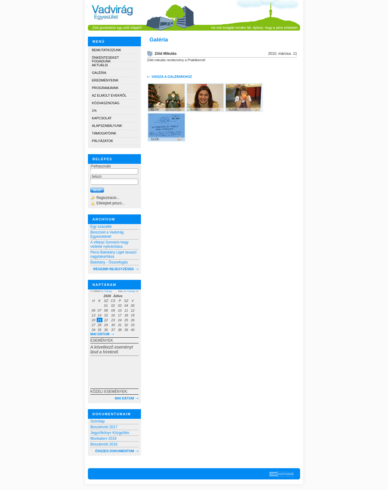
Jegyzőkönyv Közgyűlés (109, 433)
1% (94, 110)
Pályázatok (102, 141)
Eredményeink (105, 80)
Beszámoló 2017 (103, 427)
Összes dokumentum (114, 451)
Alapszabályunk (107, 125)
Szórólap (97, 421)
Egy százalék (101, 226)
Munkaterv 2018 (103, 438)
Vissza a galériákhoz (172, 76)
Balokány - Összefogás (109, 262)
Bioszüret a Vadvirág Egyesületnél (107, 234)
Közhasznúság (105, 103)
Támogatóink (104, 133)
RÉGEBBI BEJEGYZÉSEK (113, 269)
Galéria (99, 72)
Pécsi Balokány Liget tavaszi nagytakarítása (113, 254)
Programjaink (105, 88)
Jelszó (96, 176)
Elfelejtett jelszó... (110, 203)
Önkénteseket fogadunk (105, 58)
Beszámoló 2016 (103, 444)
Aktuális (100, 65)
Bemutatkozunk (106, 50)
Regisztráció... (107, 198)
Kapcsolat (102, 118)
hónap (108, 291)
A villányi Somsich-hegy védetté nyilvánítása (109, 244)
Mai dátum (99, 334)
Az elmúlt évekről (109, 95)
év (102, 291)
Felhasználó (101, 166)
